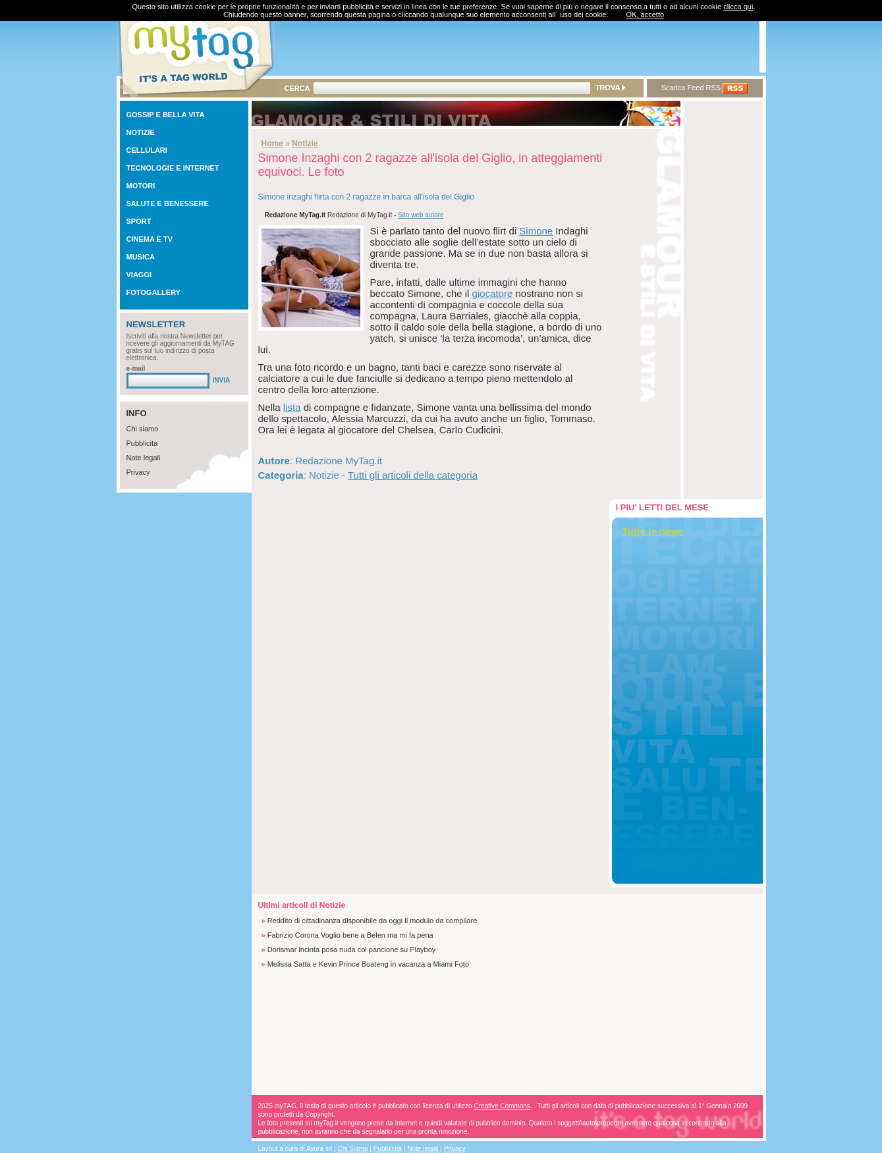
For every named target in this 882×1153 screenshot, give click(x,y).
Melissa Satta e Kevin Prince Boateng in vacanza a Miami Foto (368, 964)
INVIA (222, 380)
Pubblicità (387, 1148)
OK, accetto (645, 14)
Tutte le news (653, 531)
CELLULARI (146, 150)
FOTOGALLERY (153, 292)
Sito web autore (421, 215)
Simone (536, 230)
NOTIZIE (140, 132)
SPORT (139, 221)
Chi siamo (142, 429)
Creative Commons (502, 1106)
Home (272, 143)
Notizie (304, 143)
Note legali (143, 458)
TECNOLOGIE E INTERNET (172, 168)
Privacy (138, 472)
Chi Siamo (353, 1148)
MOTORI (140, 186)
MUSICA (140, 257)
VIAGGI (139, 275)
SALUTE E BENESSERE (167, 203)
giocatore (492, 293)
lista (292, 407)
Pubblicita (142, 443)
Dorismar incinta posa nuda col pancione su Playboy (351, 949)
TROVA (610, 88)
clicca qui (738, 7)
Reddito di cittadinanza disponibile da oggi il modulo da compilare (372, 921)
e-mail (136, 368)
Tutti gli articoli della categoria (413, 475)
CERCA (297, 88)
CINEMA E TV (149, 239)
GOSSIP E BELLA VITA (165, 115)
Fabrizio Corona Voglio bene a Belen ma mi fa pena (350, 935)
